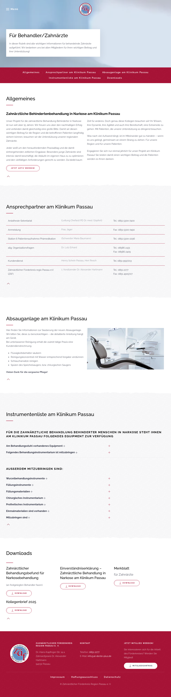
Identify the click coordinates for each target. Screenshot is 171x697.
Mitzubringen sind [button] (18, 517)
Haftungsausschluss (84, 677)
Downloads (114, 78)
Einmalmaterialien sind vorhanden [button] (28, 511)
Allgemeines (31, 72)
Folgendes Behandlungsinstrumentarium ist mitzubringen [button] (42, 452)
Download (19, 593)
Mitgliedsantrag (141, 665)
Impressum (57, 677)
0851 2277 (94, 652)
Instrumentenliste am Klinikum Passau (75, 78)
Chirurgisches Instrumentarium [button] (26, 498)
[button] (12, 9)
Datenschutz (112, 677)
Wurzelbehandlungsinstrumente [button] (27, 478)
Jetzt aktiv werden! (23, 168)
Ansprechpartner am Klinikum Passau (71, 72)
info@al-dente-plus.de (99, 656)
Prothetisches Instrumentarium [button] (26, 504)
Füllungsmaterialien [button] (19, 491)
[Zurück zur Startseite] (85, 9)
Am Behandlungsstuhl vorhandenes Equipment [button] (35, 445)
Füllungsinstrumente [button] (20, 484)
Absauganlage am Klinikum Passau (125, 72)
